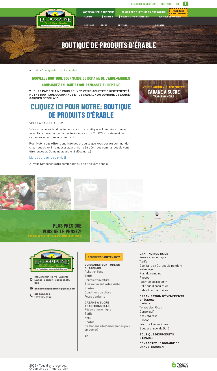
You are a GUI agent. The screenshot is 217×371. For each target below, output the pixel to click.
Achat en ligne (95, 279)
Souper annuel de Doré (155, 334)
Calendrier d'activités (154, 299)
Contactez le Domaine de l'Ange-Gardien (159, 349)
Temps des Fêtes (151, 315)
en (177, 3)
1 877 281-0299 (44, 304)
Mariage (146, 311)
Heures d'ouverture (143, 3)
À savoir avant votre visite (102, 291)
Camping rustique (154, 265)
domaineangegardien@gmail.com (54, 296)
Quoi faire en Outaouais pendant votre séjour (161, 278)
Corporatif (148, 318)
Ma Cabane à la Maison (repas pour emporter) (107, 331)
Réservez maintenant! (168, 66)
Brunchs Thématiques (154, 330)
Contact (166, 3)
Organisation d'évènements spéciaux (161, 306)
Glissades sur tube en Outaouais (102, 275)
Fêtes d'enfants (95, 302)
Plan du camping (151, 283)
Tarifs (90, 283)
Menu (89, 322)
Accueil (33, 70)
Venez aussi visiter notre (163, 91)
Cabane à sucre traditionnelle (97, 309)
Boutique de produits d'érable (89, 110)
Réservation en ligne (98, 314)
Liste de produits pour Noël (47, 157)
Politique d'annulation (154, 295)
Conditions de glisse (98, 299)
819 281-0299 (43, 302)
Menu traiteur (149, 322)
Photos (90, 295)
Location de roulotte (154, 291)
